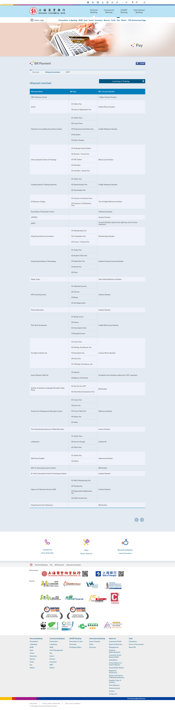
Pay (118, 20)
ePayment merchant (52, 72)
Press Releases (114, 685)
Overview (35, 72)
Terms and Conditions (72, 703)
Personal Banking (94, 11)
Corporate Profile (115, 641)
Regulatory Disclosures (113, 672)
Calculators (133, 641)
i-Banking (97, 2)
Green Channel (94, 641)
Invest (91, 20)
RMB (81, 20)
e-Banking (73, 20)
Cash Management (56, 650)
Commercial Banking (109, 11)
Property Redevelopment (114, 651)
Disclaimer (33, 703)
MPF (51, 665)
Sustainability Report (116, 668)
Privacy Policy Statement (51, 703)
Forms (112, 2)
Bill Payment (59, 565)
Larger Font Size (126, 2)
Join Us (102, 2)
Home (144, 2)
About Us (107, 2)
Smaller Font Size (123, 2)
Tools (131, 638)
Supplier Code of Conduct (115, 681)
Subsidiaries (113, 660)
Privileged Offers (75, 647)
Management (113, 647)
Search (117, 2)
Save (86, 20)
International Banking (139, 11)
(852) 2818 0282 (47, 553)
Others (124, 20)
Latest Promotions (125, 553)
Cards (113, 20)
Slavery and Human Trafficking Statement (116, 676)
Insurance (99, 20)
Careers (111, 691)
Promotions (63, 20)
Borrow (107, 20)
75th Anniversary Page (137, 20)
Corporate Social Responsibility (115, 656)
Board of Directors (115, 644)
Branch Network (86, 554)
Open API (132, 647)
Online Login (39, 20)
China (91, 644)
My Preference (88, 2)
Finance (52, 659)
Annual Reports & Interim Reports (115, 664)
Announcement (114, 688)
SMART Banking (124, 11)
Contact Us (93, 2)
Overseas (92, 647)
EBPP (68, 72)
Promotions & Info (76, 641)
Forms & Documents (136, 644)
